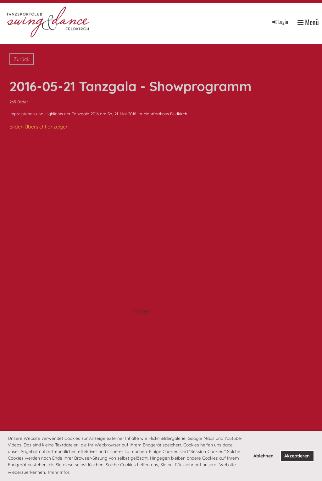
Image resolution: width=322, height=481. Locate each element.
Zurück (22, 59)
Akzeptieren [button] (297, 456)
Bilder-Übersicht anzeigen (39, 126)
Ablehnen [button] (263, 456)
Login (279, 21)
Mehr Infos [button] (59, 472)
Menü (308, 22)
